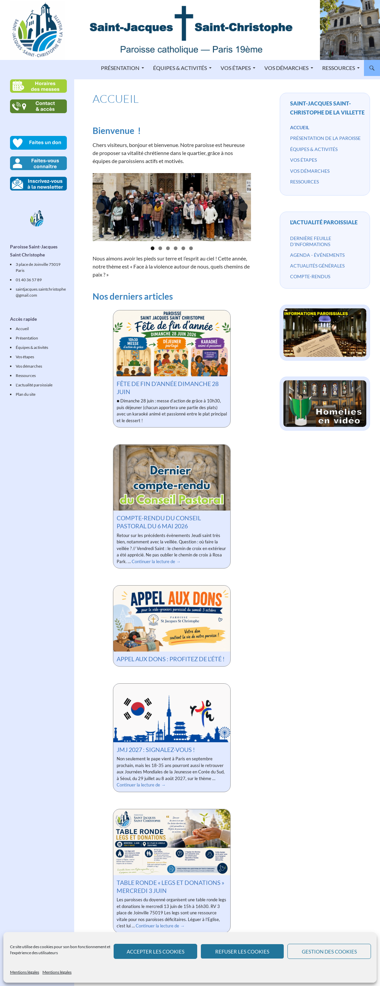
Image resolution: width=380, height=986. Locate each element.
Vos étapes (236, 68)
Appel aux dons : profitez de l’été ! (171, 659)
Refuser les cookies (242, 952)
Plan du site (25, 394)
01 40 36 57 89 (29, 279)
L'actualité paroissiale (324, 222)
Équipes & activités (180, 68)
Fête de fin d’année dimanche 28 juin (168, 387)
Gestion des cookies (329, 952)
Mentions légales (24, 972)
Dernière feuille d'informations (310, 241)
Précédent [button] (100, 207)
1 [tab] (152, 248)
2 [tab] (160, 248)
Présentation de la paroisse (325, 138)
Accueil (299, 127)
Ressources (338, 68)
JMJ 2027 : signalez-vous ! (156, 749)
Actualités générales (317, 266)
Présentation (120, 68)
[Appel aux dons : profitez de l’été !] (171, 619)
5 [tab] (183, 248)
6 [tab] (191, 248)
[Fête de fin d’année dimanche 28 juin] (171, 343)
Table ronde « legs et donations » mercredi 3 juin (170, 886)
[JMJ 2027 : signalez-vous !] (171, 713)
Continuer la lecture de (156, 561)
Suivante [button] (243, 207)
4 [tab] (175, 248)
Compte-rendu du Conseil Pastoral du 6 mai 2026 (159, 522)
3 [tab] (168, 248)
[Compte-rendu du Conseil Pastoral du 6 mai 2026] (171, 478)
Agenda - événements (317, 255)
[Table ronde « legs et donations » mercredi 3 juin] (171, 842)
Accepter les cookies (155, 952)
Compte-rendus (310, 276)
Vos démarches (286, 68)
